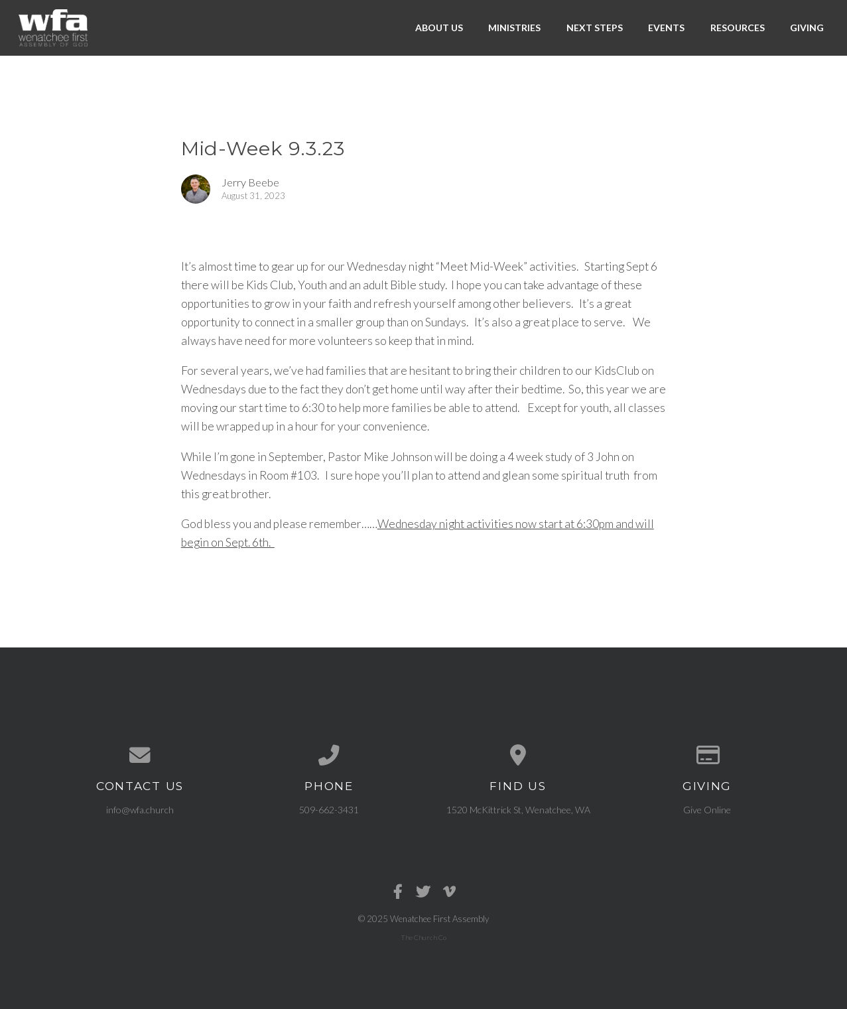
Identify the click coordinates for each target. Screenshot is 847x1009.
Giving (807, 27)
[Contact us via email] (140, 755)
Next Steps (594, 27)
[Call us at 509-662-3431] (329, 755)
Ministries (514, 27)
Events (666, 27)
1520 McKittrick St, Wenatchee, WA (518, 809)
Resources (737, 27)
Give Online (707, 809)
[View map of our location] (518, 755)
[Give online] (707, 755)
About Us (439, 27)
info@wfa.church (140, 809)
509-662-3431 (329, 809)
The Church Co (423, 937)
